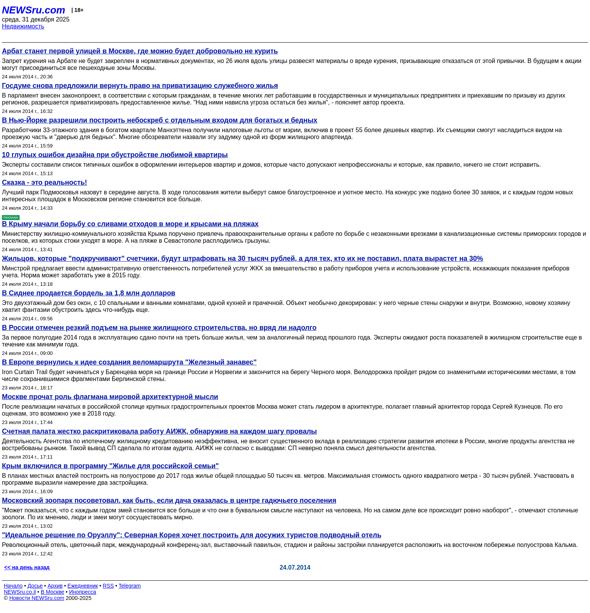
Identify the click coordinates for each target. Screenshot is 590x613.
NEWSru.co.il (20, 592)
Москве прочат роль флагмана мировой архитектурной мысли (110, 397)
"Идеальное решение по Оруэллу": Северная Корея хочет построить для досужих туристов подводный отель (191, 535)
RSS (108, 586)
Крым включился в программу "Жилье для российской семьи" (110, 466)
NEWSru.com (33, 10)
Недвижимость (23, 26)
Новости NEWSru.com (36, 598)
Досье (35, 586)
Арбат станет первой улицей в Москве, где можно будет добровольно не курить (140, 51)
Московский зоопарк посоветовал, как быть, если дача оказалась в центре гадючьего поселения (169, 500)
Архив (55, 586)
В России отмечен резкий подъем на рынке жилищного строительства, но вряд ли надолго (159, 327)
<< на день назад (27, 567)
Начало (13, 586)
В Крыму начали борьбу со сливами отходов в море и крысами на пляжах (130, 224)
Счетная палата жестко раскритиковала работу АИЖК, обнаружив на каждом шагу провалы (159, 431)
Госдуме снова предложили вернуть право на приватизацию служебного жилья (140, 85)
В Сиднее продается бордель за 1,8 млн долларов (88, 293)
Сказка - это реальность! (44, 182)
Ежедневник (83, 586)
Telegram (130, 586)
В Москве (52, 592)
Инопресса (82, 592)
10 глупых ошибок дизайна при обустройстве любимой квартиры (115, 155)
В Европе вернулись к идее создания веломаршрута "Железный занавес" (129, 362)
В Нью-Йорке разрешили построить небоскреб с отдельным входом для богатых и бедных (159, 120)
